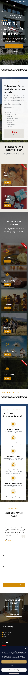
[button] (26, 648)
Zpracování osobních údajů (14, 673)
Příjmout (14, 662)
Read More (14, 74)
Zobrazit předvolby (14, 670)
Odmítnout (14, 666)
